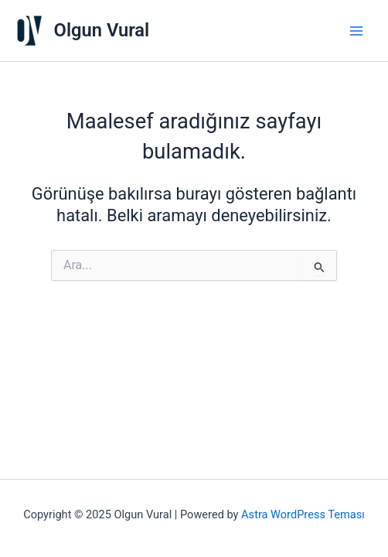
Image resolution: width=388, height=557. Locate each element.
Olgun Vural (102, 30)
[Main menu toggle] (356, 31)
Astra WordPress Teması (303, 514)
